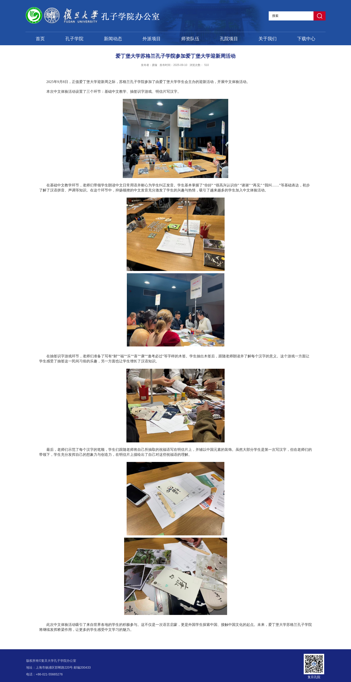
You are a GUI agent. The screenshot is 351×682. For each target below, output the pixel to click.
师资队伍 (190, 38)
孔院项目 (229, 38)
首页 (40, 38)
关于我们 (267, 38)
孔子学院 (74, 38)
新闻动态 (113, 38)
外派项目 (152, 38)
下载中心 (306, 38)
